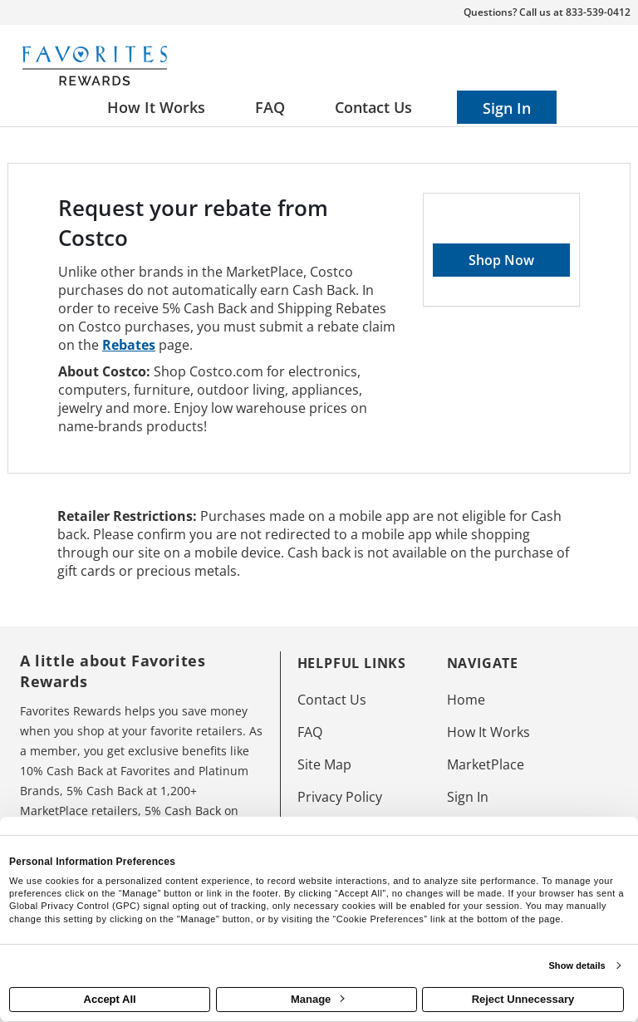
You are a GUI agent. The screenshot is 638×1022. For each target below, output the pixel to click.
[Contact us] (373, 107)
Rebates (128, 345)
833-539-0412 (598, 12)
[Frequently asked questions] (270, 107)
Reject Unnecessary (523, 999)
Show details (576, 965)
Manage (317, 999)
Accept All (110, 999)
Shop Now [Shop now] (501, 260)
